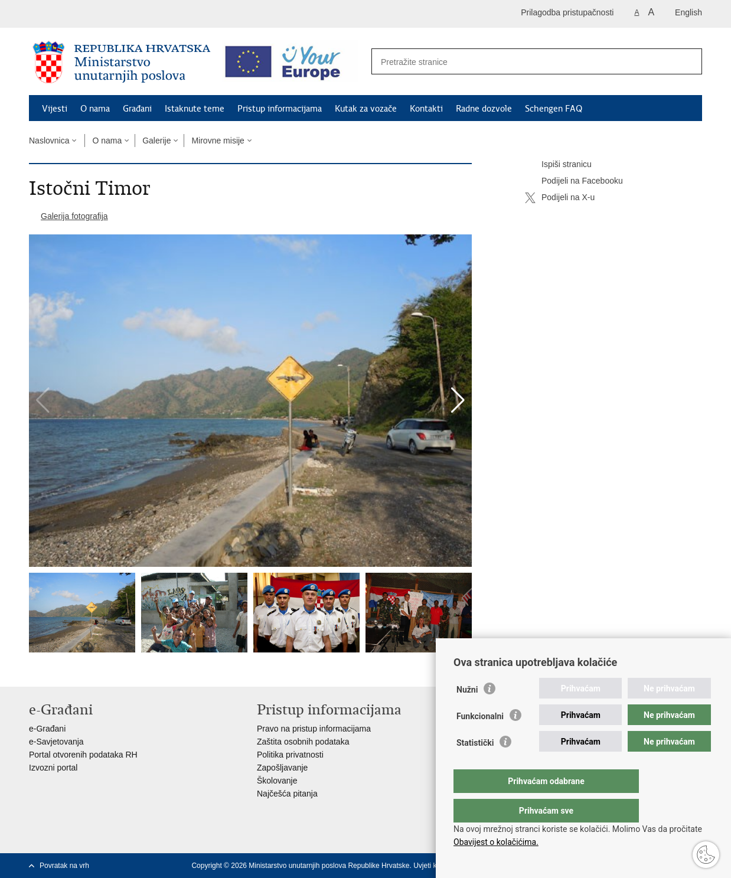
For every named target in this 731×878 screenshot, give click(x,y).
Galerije (156, 140)
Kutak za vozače (366, 108)
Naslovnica (49, 140)
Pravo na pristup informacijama (314, 728)
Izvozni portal (53, 767)
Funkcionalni (480, 740)
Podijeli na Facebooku (574, 181)
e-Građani (47, 728)
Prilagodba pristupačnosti (567, 12)
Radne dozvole (484, 108)
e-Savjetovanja (56, 741)
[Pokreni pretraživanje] (686, 62)
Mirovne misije (217, 140)
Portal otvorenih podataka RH (83, 754)
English (688, 12)
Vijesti (54, 108)
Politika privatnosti (290, 754)
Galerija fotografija (74, 216)
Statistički (475, 766)
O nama (95, 108)
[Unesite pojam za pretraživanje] (524, 61)
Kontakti (426, 108)
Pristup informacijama (279, 108)
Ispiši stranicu (558, 164)
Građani (137, 108)
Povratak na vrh (64, 865)
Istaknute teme (194, 108)
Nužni (467, 713)
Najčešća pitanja (287, 793)
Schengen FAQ (553, 108)
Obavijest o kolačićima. (496, 842)
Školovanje (277, 780)
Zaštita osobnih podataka (303, 741)
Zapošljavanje (282, 767)
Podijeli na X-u (560, 197)
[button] (458, 400)
